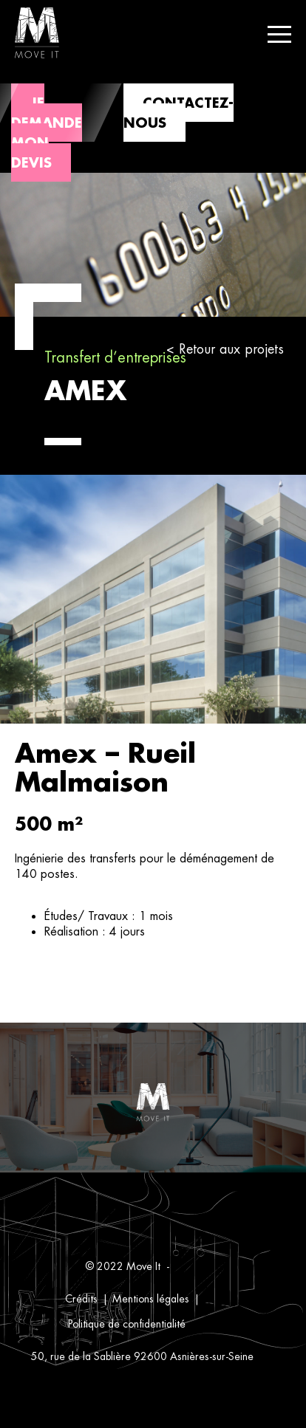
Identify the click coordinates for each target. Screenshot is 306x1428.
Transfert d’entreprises (115, 357)
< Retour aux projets (225, 348)
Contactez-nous (178, 112)
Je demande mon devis (46, 132)
